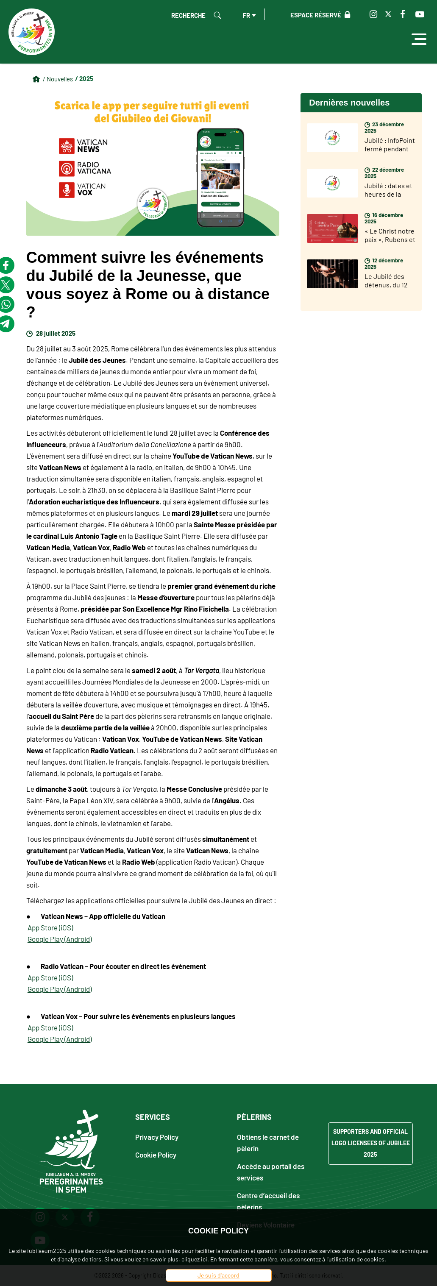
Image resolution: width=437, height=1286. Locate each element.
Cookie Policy (155, 1154)
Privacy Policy (156, 1136)
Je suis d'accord (218, 1275)
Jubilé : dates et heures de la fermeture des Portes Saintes (388, 198)
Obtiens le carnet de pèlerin (268, 1142)
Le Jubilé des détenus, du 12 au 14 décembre (388, 284)
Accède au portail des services (270, 1171)
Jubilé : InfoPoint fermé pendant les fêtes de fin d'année (390, 153)
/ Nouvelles (58, 79)
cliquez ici (194, 1259)
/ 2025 (84, 78)
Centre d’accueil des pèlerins (268, 1200)
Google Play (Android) (60, 939)
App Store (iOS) (50, 927)
